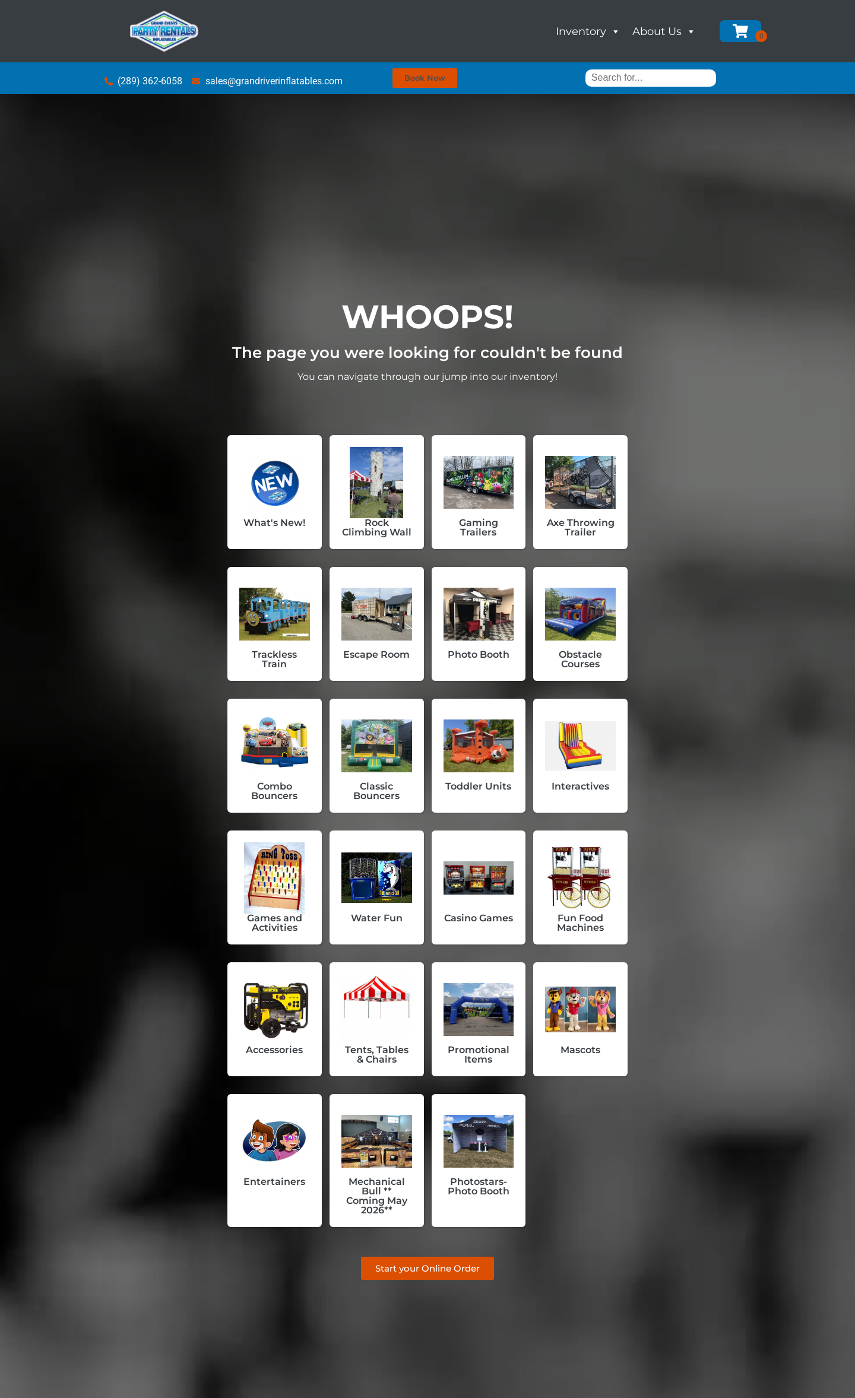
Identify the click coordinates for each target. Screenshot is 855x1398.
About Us (664, 31)
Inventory (588, 31)
